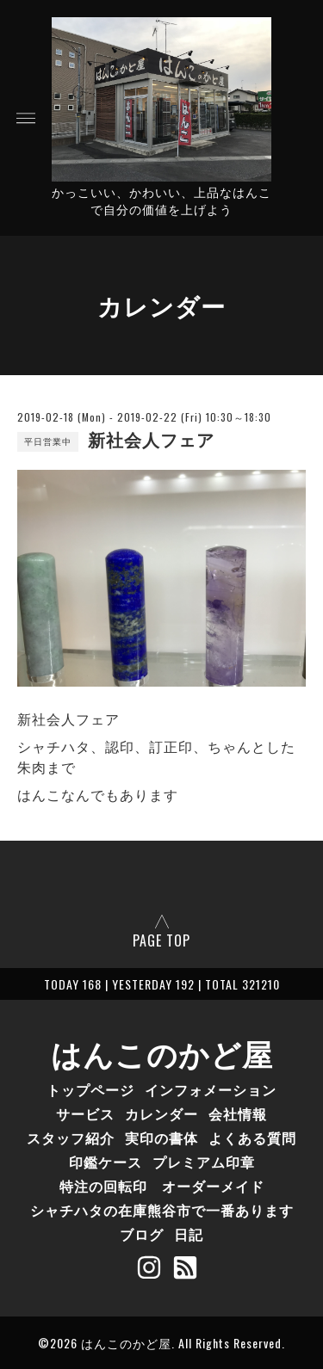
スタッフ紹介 (71, 1137)
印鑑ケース (105, 1161)
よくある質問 (252, 1137)
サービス (85, 1113)
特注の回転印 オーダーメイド (161, 1185)
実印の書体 (161, 1137)
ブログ (142, 1234)
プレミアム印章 (203, 1161)
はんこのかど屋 (162, 1052)
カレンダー (161, 1113)
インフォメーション (210, 1089)
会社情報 (237, 1113)
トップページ (90, 1089)
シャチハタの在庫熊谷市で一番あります (162, 1209)
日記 (188, 1234)
